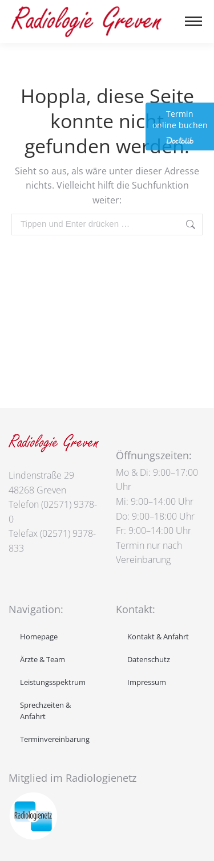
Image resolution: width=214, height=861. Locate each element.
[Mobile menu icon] (193, 21)
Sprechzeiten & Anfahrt (45, 710)
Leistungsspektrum (53, 682)
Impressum (146, 682)
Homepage (39, 636)
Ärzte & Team (42, 659)
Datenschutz (148, 659)
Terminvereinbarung (55, 739)
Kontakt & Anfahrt (158, 636)
